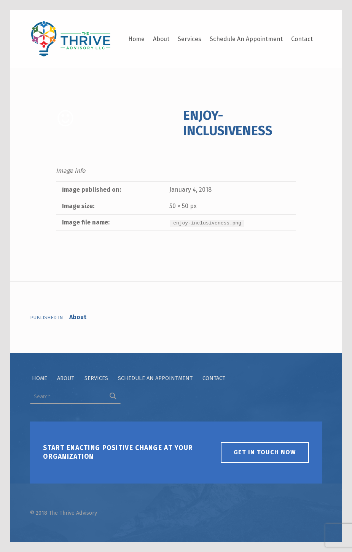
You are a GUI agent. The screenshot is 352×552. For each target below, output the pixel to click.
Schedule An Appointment (246, 39)
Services (189, 39)
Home (136, 39)
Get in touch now (265, 452)
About (161, 39)
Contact (302, 39)
